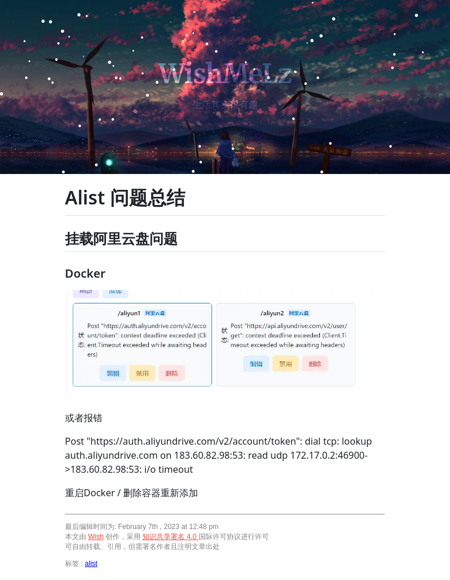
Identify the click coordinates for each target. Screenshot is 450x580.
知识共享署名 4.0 (170, 537)
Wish (96, 537)
